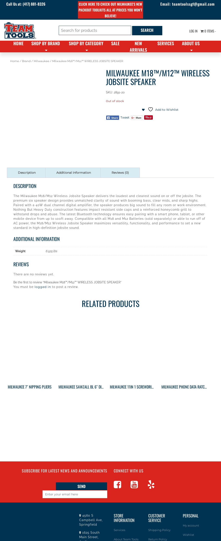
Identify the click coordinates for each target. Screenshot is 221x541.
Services (165, 43)
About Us (191, 43)
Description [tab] (27, 173)
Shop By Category (86, 43)
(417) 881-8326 (36, 4)
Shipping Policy (159, 530)
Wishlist (188, 534)
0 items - (207, 31)
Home (18, 43)
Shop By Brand (45, 43)
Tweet (124, 117)
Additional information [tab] (73, 173)
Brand (26, 61)
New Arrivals (138, 46)
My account (191, 525)
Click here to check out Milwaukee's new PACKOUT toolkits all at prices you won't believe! (110, 10)
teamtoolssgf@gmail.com (192, 4)
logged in (43, 287)
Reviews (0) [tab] (120, 173)
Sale (115, 43)
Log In (192, 31)
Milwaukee (41, 61)
